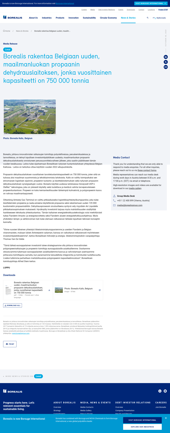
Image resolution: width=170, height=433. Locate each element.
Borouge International (65, 3)
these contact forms (147, 170)
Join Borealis (160, 407)
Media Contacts (86, 407)
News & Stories (22, 31)
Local (7, 49)
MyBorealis (159, 18)
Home (6, 31)
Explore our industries (142, 427)
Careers (161, 402)
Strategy (57, 410)
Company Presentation (124, 410)
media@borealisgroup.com (129, 205)
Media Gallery (86, 410)
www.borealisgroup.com (20, 333)
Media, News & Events (95, 402)
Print (10, 344)
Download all (13, 306)
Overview (57, 407)
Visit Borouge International (142, 420)
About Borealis (65, 402)
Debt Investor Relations (133, 402)
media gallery (135, 188)
